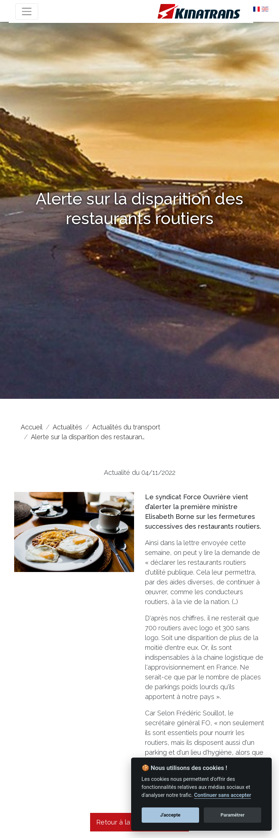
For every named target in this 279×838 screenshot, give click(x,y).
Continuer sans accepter (222, 795)
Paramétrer (232, 815)
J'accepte (170, 815)
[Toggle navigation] (26, 11)
